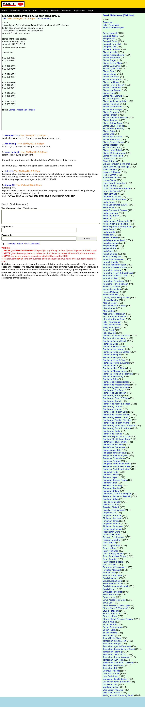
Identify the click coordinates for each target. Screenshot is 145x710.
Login (90, 10)
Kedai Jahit (108, 218)
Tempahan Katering (112, 651)
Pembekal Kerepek (112, 354)
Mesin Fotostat (110, 302)
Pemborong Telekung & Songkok (119, 425)
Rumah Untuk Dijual (112, 575)
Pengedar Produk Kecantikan (117, 466)
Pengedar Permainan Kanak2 (117, 463)
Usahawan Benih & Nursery (116, 681)
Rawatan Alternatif (112, 569)
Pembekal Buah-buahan (114, 346)
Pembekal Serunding (113, 376)
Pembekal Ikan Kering (113, 349)
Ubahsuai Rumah (111, 673)
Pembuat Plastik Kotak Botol (116, 439)
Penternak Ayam (110, 477)
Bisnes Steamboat (111, 139)
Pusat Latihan (109, 548)
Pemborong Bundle (112, 395)
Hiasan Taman (110, 180)
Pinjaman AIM (109, 512)
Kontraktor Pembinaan (113, 281)
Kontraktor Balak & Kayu (115, 267)
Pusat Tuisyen (109, 564)
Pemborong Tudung (112, 433)
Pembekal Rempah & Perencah (118, 373)
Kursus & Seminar (112, 286)
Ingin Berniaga (110, 193)
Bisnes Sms (108, 133)
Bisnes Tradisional (111, 147)
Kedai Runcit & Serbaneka (115, 223)
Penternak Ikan (110, 482)
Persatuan (107, 22)
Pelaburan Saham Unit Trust (116, 335)
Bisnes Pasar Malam (112, 106)
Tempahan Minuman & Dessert (118, 662)
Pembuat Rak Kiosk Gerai (115, 441)
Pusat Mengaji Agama (113, 553)
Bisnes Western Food (113, 155)
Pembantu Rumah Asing (114, 338)
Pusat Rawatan (110, 559)
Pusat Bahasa (109, 542)
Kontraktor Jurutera (112, 270)
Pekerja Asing (109, 332)
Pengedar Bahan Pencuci (115, 452)
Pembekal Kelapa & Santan (116, 351)
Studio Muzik (109, 621)
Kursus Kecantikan (112, 289)
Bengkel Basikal (110, 35)
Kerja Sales (108, 251)
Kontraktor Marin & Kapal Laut (118, 272)
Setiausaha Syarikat (112, 591)
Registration (79, 10)
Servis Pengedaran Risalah (116, 586)
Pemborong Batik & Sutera (116, 387)
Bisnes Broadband (111, 57)
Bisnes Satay (109, 131)
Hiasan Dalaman (111, 177)
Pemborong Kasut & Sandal (116, 403)
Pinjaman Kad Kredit (113, 518)
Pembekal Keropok (112, 357)
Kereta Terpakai (110, 237)
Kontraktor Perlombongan (115, 283)
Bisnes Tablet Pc (110, 144)
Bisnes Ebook (109, 73)
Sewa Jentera (109, 597)
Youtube (55, 10)
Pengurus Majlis (110, 471)
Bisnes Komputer (111, 98)
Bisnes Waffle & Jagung (114, 153)
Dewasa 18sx (109, 158)
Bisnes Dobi (108, 71)
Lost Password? (32, 243)
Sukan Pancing (110, 632)
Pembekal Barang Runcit (115, 341)
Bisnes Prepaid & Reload (115, 117)
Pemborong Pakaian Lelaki (115, 417)
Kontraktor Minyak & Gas (115, 275)
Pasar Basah (108, 330)
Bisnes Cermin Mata (112, 62)
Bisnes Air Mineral (111, 49)
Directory (44, 10)
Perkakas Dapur (110, 504)
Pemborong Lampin (112, 406)
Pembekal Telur (110, 379)
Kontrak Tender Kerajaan (114, 264)
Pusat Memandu (111, 550)
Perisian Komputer (112, 501)
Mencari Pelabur (111, 300)
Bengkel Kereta (110, 41)
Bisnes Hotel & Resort (113, 84)
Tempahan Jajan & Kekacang (117, 646)
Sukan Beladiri (110, 624)
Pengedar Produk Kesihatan (116, 469)
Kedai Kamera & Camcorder (116, 221)
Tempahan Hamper (112, 643)
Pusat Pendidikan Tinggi (114, 556)
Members (66, 10)
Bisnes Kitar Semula (112, 95)
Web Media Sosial (111, 692)
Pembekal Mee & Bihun (114, 368)
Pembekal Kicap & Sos (114, 360)
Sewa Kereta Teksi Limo (114, 599)
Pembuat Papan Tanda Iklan (116, 436)
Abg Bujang (10, 143)
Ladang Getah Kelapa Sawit (116, 297)
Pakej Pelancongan (112, 321)
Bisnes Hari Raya (111, 82)
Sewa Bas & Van (111, 594)
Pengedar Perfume (112, 460)
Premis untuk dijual (112, 528)
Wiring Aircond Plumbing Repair (118, 695)
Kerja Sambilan (110, 253)
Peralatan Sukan (111, 499)
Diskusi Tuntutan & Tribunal (116, 163)
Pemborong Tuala (111, 430)
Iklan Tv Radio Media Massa (116, 188)
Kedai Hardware (110, 212)
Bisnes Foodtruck (111, 76)
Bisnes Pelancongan (112, 109)
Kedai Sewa (108, 229)
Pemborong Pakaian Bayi (115, 411)
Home (4, 10)
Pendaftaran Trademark (114, 447)
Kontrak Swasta (110, 261)
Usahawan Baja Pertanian (115, 678)
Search (26, 10)
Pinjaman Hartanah (112, 515)
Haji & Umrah (109, 174)
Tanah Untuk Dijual (112, 638)
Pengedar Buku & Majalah (115, 455)
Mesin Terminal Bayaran (114, 316)
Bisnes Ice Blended (112, 87)
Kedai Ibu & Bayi (111, 215)
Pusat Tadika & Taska (113, 561)
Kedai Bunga (109, 202)
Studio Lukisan (110, 616)
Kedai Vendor (109, 232)
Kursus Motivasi (110, 294)
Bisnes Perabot (110, 114)
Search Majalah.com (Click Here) (118, 15)
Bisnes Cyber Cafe (111, 68)
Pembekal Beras (110, 343)
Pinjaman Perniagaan (113, 526)
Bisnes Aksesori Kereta (113, 54)
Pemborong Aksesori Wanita (116, 384)
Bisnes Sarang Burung (113, 128)
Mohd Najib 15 (12, 152)
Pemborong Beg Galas (113, 390)
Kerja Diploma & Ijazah (114, 240)
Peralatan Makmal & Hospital (117, 493)
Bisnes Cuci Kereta (112, 65)
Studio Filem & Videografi (115, 608)
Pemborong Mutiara (112, 409)
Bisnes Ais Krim (110, 52)
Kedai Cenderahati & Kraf (115, 204)
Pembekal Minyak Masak (115, 371)
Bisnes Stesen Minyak (113, 142)
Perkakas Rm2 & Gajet (113, 509)
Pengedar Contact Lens (114, 458)
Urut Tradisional (110, 676)
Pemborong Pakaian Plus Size (117, 420)
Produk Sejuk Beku (112, 534)
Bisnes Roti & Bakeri (112, 123)
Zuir (4, 18)
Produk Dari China (111, 531)
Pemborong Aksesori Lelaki (116, 381)
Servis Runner (109, 589)
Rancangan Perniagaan (114, 567)
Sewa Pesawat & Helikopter (116, 605)
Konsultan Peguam (112, 256)
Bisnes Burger (109, 60)
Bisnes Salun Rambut (113, 125)
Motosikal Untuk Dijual (114, 319)
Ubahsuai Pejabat (111, 670)
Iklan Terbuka (109, 185)
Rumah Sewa (109, 572)
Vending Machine (111, 687)
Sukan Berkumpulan (113, 627)
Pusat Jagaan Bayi (111, 545)
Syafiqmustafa (11, 135)
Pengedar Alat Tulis (112, 450)
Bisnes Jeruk (109, 92)
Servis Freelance (111, 578)
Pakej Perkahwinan (112, 324)
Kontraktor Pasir (110, 278)
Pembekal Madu (111, 365)
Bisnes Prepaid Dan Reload (22, 109)
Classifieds (15, 10)
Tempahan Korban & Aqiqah (116, 657)
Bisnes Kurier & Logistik (114, 101)
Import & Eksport (111, 191)
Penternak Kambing (112, 485)
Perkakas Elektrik (111, 507)
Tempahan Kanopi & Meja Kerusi (119, 649)
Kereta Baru (108, 234)
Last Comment (43, 18)
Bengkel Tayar (109, 46)
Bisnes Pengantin (111, 112)
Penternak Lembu (111, 488)
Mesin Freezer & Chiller (114, 305)
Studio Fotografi (111, 610)
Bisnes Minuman (111, 103)
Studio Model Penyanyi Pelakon (118, 619)
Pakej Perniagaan (111, 24)
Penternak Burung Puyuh (115, 479)
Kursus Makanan (111, 291)
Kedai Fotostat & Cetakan (115, 210)
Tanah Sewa (109, 635)
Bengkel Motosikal (112, 43)
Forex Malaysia (110, 169)
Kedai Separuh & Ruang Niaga (118, 226)
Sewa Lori (107, 602)
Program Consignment (113, 537)
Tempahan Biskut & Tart (114, 640)
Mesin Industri (110, 308)
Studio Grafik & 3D (112, 613)
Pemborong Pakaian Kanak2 (116, 414)
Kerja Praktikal (110, 248)
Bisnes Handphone (112, 79)
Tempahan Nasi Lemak (114, 665)
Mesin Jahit (108, 310)
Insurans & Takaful (112, 196)
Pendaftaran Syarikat (113, 444)
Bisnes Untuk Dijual (112, 150)
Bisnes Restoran (110, 120)
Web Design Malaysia (113, 689)
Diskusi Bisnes (110, 161)
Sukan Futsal (109, 629)
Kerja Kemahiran (111, 242)
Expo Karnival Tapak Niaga (116, 166)
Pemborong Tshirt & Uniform (117, 428)
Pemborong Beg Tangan (114, 392)
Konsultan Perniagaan (113, 27)
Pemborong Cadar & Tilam (116, 398)
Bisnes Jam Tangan (112, 90)
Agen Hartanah (110, 33)
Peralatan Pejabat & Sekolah (117, 496)
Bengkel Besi (109, 38)
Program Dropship (111, 539)
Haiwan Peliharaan (112, 172)
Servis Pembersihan (112, 583)
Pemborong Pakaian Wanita (116, 422)
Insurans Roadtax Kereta (114, 199)
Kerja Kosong (109, 245)
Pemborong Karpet (112, 401)
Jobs (35, 10)
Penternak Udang (111, 490)
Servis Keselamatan (112, 580)
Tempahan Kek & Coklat (114, 654)
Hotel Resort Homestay (114, 183)
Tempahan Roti (110, 668)
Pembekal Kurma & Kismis (116, 362)
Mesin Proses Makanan (114, 313)
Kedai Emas (108, 207)
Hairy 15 (9, 171)
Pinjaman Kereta (111, 520)
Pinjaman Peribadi (111, 523)
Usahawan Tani (110, 684)
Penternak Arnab (111, 474)
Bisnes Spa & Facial (112, 136)
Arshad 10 (10, 185)
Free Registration (15, 243)
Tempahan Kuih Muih (113, 659)
